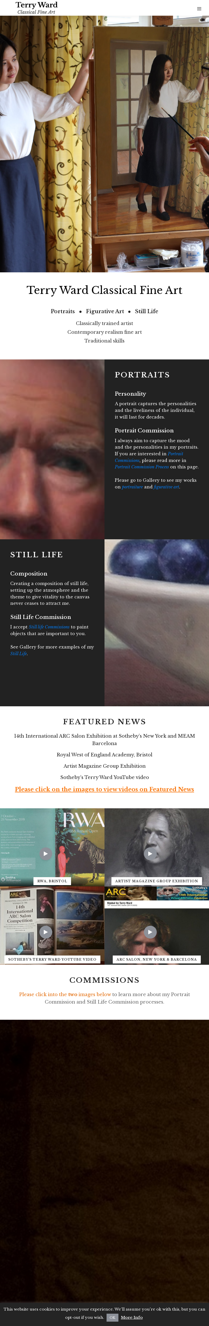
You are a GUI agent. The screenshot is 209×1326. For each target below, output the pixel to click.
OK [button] (112, 1317)
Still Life (18, 653)
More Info (132, 1317)
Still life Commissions (49, 626)
